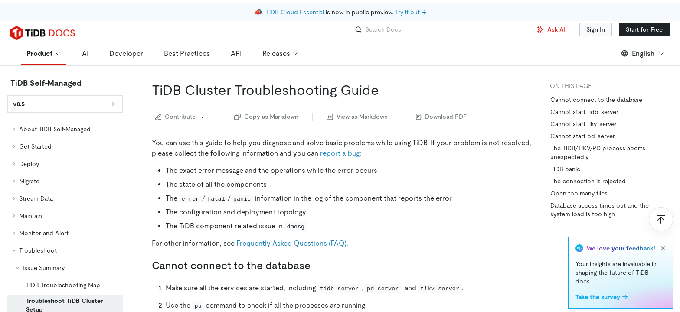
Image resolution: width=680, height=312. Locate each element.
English (643, 53)
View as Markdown (357, 116)
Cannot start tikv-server (583, 123)
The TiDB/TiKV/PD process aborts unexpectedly (597, 152)
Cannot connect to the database (596, 99)
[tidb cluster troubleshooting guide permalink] (386, 90)
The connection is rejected (588, 181)
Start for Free (644, 29)
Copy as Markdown (266, 116)
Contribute (180, 116)
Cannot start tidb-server (584, 111)
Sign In (595, 29)
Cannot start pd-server (582, 136)
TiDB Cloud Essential (295, 8)
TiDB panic (565, 169)
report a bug (340, 153)
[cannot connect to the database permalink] (317, 265)
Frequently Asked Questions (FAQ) (291, 243)
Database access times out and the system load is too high (599, 210)
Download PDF (441, 116)
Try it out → (410, 8)
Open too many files (579, 193)
